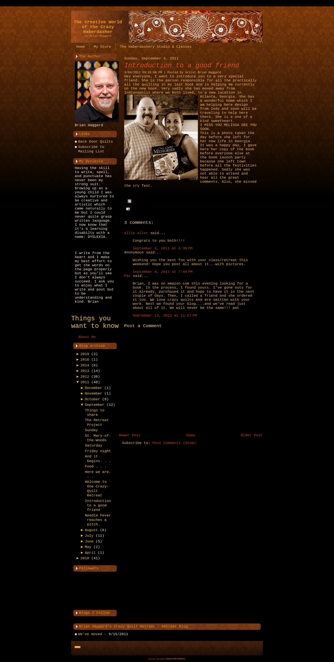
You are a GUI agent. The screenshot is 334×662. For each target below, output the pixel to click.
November (93, 394)
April (90, 553)
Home (190, 435)
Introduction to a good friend (98, 505)
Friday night (98, 451)
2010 (85, 558)
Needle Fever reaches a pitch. (98, 520)
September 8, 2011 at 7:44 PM (163, 272)
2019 (85, 354)
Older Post (251, 435)
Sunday (91, 430)
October (92, 399)
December (93, 388)
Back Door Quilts (95, 142)
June (89, 541)
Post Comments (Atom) (174, 443)
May (88, 547)
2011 (85, 382)
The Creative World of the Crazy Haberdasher (98, 27)
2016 (85, 360)
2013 (85, 371)
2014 (85, 365)
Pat (127, 276)
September (94, 405)
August (91, 530)
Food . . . (96, 466)
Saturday (93, 446)
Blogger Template (156, 659)
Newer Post (130, 435)
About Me (87, 337)
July (89, 536)
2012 (85, 377)
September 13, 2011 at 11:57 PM (165, 316)
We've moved (90, 634)
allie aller (136, 233)
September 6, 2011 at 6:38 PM (163, 248)
